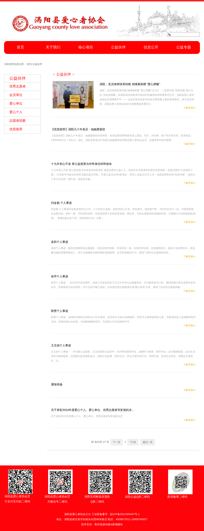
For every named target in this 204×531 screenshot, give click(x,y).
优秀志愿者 (17, 86)
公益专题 (183, 47)
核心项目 (85, 47)
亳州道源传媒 (102, 524)
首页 (20, 47)
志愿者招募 (17, 120)
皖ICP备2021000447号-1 (125, 514)
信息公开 (151, 47)
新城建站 (117, 524)
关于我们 (53, 47)
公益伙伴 (118, 47)
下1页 (133, 442)
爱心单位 (15, 103)
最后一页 (148, 442)
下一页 (116, 442)
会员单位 (15, 95)
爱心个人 (15, 112)
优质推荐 (15, 129)
